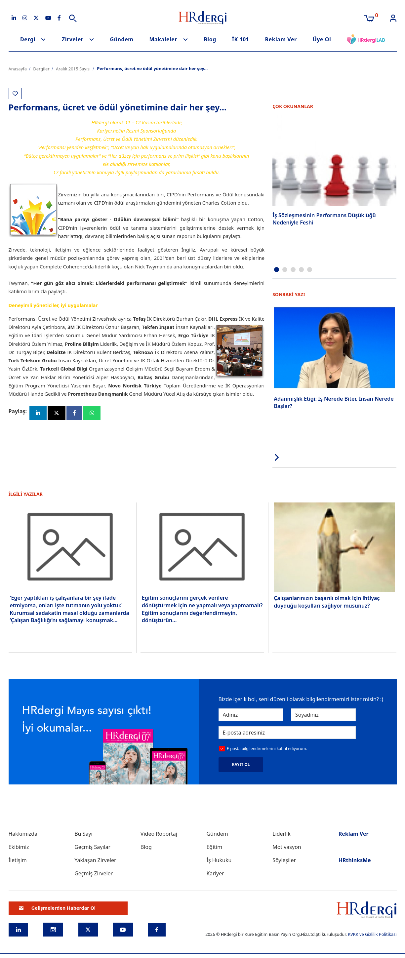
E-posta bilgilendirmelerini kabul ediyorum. (267, 748)
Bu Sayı (83, 833)
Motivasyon (286, 846)
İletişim (18, 859)
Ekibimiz (19, 846)
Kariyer (215, 873)
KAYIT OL (241, 764)
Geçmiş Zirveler (93, 873)
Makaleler (163, 39)
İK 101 (240, 39)
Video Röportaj (159, 833)
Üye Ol (322, 39)
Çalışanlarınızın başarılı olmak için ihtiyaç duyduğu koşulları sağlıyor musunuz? (327, 601)
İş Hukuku (218, 859)
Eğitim (214, 846)
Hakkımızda (23, 833)
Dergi (27, 39)
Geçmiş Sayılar (92, 846)
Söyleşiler (284, 859)
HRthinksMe (355, 859)
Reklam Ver (281, 39)
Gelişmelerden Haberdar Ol (57, 908)
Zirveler (73, 39)
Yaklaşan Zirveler (95, 859)
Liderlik (281, 833)
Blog (210, 39)
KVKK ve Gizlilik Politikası (372, 934)
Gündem (122, 39)
